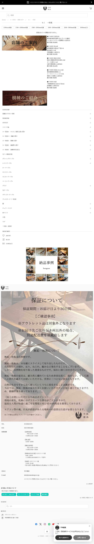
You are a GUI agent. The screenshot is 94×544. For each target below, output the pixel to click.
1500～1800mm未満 (22, 27)
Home (4, 20)
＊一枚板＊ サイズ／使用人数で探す (13, 132)
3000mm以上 (84, 27)
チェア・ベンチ (7, 208)
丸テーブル (5, 190)
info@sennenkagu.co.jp (31, 475)
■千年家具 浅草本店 (53, 36)
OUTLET (5, 123)
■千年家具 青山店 (52, 46)
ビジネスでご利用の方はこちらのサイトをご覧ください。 (41, 479)
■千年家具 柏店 (52, 82)
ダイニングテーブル (8, 159)
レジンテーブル (7, 163)
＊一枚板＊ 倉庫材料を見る (11, 150)
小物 (3, 217)
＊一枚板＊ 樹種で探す (9, 141)
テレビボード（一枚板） (9, 199)
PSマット (5, 213)
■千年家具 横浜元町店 (54, 58)
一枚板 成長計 (7, 226)
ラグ (3, 222)
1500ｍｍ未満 (7, 27)
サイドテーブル (6, 172)
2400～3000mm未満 (70, 27)
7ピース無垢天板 (7, 154)
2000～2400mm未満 (54, 27)
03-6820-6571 (28, 424)
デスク (4, 186)
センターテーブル (7, 177)
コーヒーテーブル (7, 181)
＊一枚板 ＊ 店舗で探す (9, 136)
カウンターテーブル (8, 195)
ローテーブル (6, 168)
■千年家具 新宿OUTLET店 (55, 70)
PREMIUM (5, 118)
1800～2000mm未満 (38, 27)
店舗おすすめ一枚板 (8, 114)
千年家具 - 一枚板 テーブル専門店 (47, 536)
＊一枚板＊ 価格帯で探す (10, 145)
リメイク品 (5, 127)
